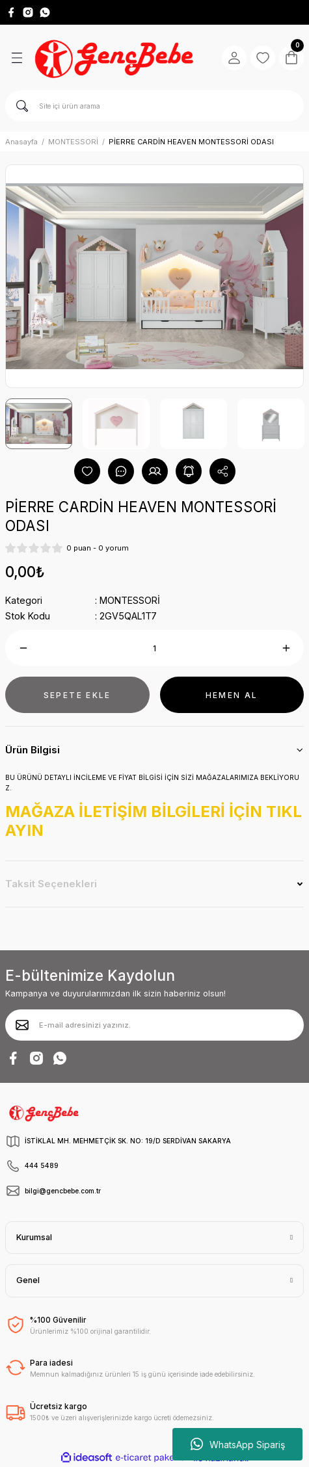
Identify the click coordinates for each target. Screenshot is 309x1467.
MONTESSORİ (130, 600)
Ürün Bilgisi (32, 750)
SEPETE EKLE (77, 695)
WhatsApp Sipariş (238, 1444)
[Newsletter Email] (154, 1025)
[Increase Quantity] (286, 648)
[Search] (154, 106)
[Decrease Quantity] (23, 648)
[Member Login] (234, 58)
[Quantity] (154, 648)
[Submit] (22, 1025)
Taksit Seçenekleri (51, 883)
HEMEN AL (232, 695)
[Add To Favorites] (87, 471)
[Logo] (116, 58)
